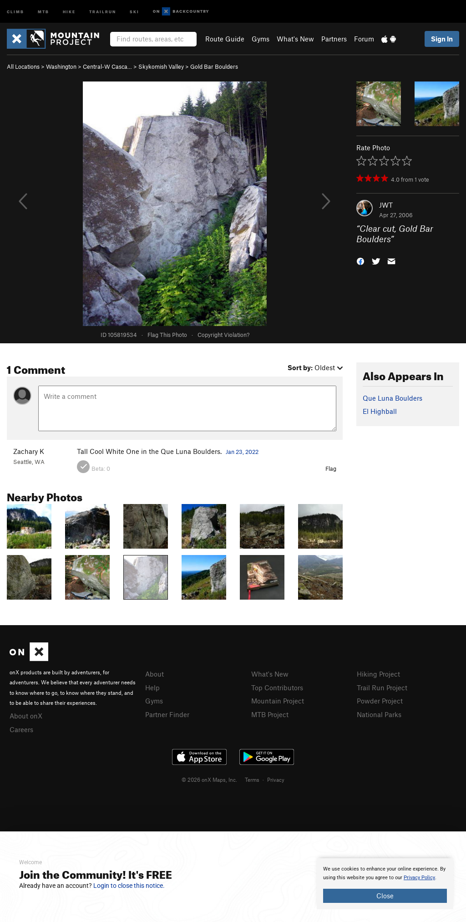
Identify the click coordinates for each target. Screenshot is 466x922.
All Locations (23, 66)
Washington (61, 66)
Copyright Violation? (223, 334)
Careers (21, 729)
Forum (364, 39)
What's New (295, 39)
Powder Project (380, 701)
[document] (385, 884)
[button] (360, 260)
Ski (134, 11)
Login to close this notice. (129, 885)
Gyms (260, 39)
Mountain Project (277, 701)
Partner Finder (167, 714)
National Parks (379, 714)
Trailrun (102, 11)
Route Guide (224, 39)
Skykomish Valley (161, 66)
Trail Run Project (382, 687)
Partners (334, 39)
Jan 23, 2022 (242, 451)
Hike (69, 11)
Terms (252, 779)
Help (152, 687)
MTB (43, 11)
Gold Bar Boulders (214, 66)
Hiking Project (378, 674)
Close (385, 895)
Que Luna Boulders (392, 398)
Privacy (275, 779)
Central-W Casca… (107, 66)
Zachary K (28, 451)
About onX (26, 716)
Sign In (442, 39)
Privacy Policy (419, 878)
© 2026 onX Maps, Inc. (209, 779)
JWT (386, 205)
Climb (15, 11)
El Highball (380, 411)
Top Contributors (277, 687)
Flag (330, 468)
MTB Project (270, 714)
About (154, 674)
